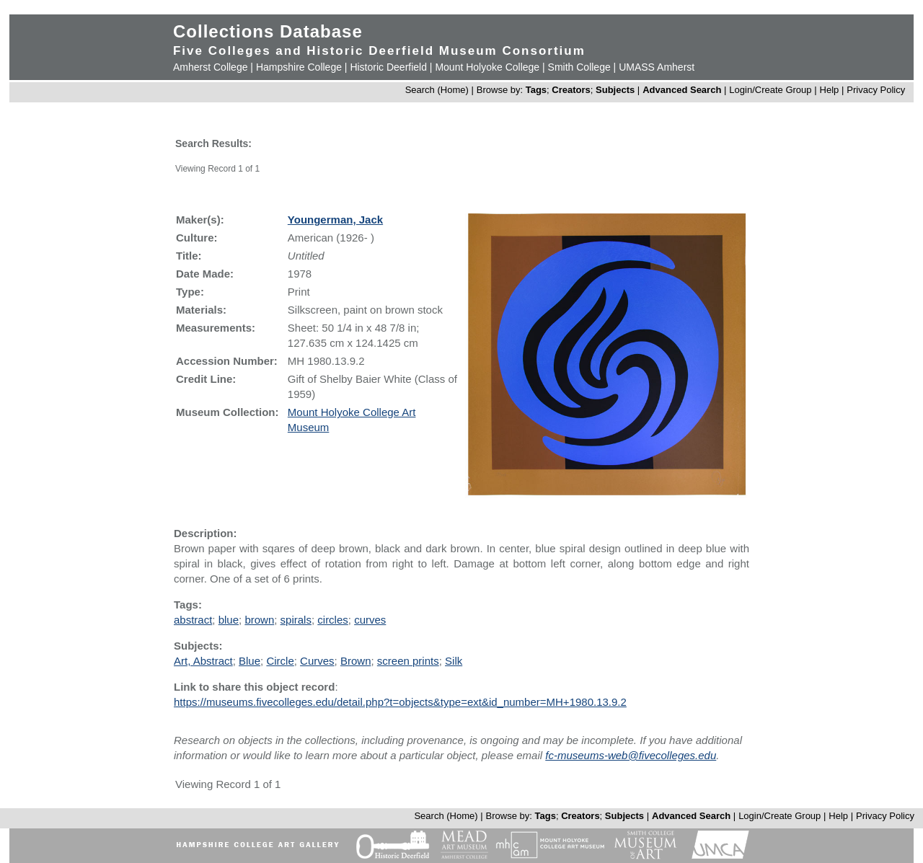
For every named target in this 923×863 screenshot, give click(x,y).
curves (370, 620)
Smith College (579, 67)
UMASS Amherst (656, 67)
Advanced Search (681, 89)
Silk (453, 661)
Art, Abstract (203, 661)
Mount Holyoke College (487, 67)
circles (332, 620)
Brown (355, 661)
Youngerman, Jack (335, 219)
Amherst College (210, 67)
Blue (249, 661)
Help (829, 89)
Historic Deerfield (388, 67)
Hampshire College (299, 67)
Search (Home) (437, 89)
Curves (317, 661)
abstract (193, 620)
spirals (296, 620)
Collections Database (268, 31)
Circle (279, 661)
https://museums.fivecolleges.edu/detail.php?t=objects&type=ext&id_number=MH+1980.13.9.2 (400, 702)
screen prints (408, 661)
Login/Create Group (771, 89)
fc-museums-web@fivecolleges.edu (630, 755)
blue (228, 620)
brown (259, 620)
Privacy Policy (876, 89)
